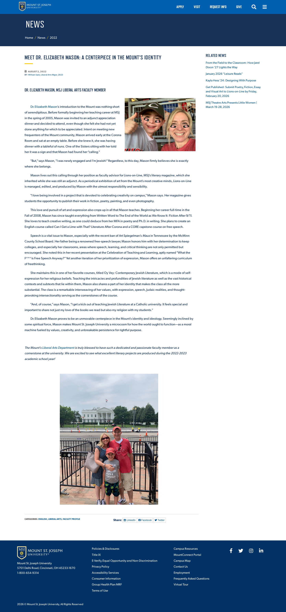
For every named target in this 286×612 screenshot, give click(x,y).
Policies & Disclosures (105, 548)
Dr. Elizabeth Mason (43, 106)
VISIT (197, 7)
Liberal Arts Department (58, 347)
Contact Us (181, 566)
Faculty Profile (71, 518)
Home (29, 37)
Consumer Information (106, 578)
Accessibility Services (105, 572)
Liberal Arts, (55, 518)
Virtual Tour (181, 584)
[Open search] (254, 7)
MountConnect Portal (187, 554)
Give (239, 7)
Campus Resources (186, 548)
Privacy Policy (100, 566)
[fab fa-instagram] (251, 550)
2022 (53, 37)
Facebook (145, 520)
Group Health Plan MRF (107, 584)
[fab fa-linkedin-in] (261, 550)
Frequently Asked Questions (191, 578)
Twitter (159, 520)
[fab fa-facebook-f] (231, 550)
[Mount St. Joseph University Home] (35, 7)
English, (43, 518)
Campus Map (182, 560)
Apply (180, 7)
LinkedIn (130, 520)
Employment (182, 572)
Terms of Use (100, 590)
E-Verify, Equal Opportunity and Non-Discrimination (124, 560)
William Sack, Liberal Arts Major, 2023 (45, 74)
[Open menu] (264, 7)
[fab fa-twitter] (240, 550)
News (42, 37)
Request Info (218, 7)
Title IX (96, 554)
